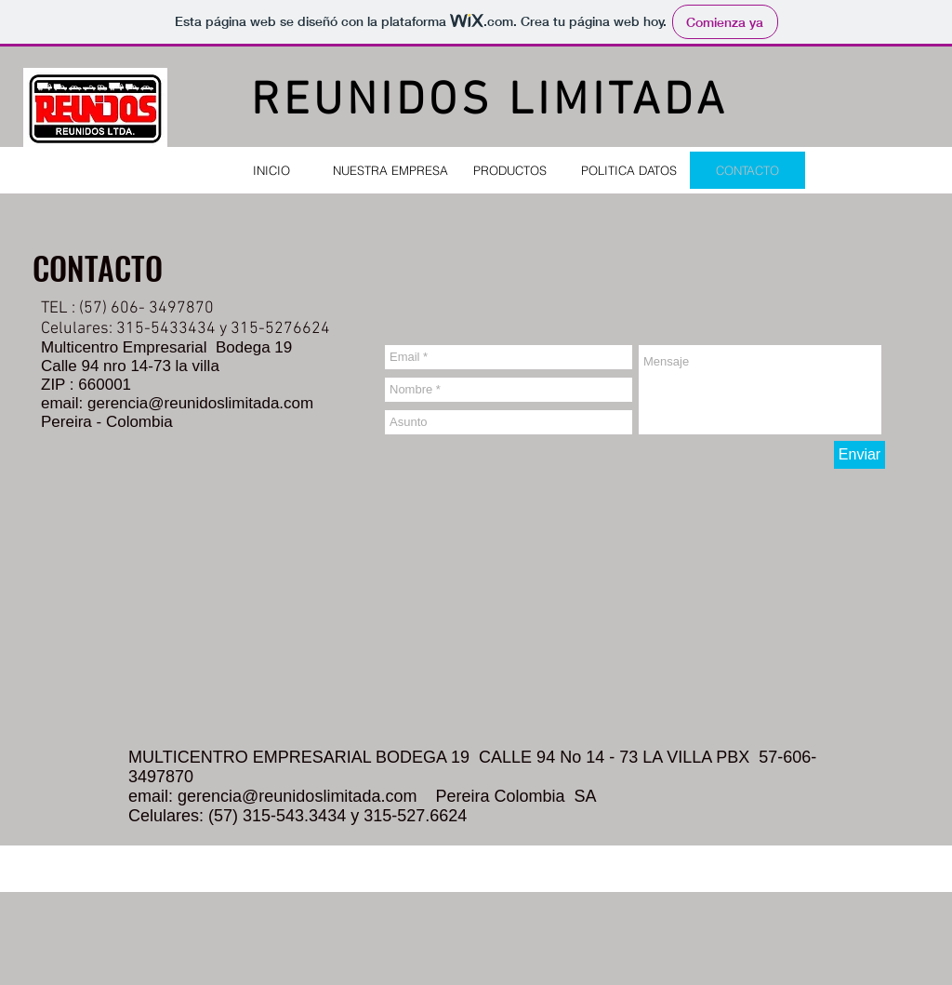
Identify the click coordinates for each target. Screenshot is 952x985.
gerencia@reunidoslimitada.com (200, 403)
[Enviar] (859, 455)
